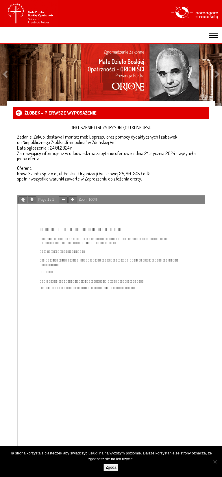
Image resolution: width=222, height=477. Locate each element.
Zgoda (111, 467)
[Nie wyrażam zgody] (215, 462)
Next (217, 75)
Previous (5, 75)
